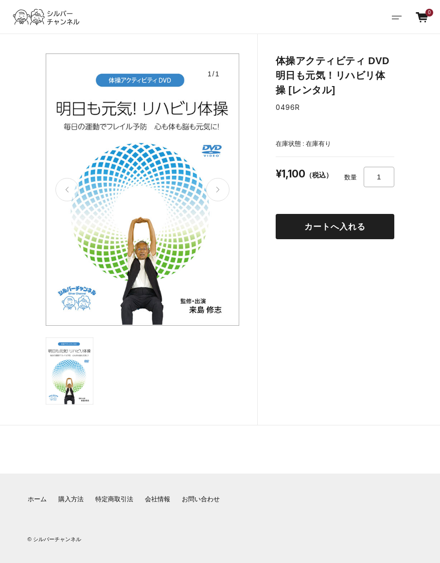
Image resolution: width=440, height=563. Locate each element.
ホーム (37, 499)
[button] (67, 189)
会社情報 (157, 499)
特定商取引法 (114, 499)
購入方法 (71, 499)
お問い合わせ (201, 499)
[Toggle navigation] (396, 17)
